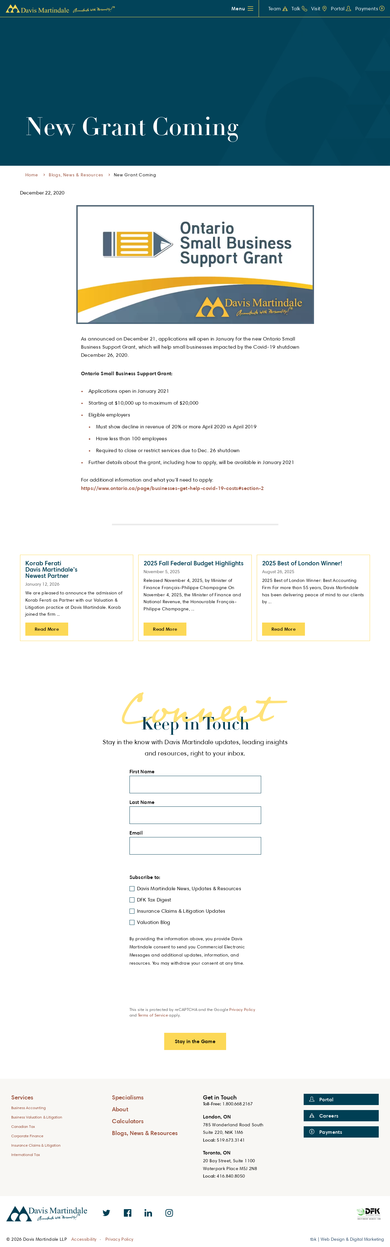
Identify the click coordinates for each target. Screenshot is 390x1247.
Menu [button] (238, 8)
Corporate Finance (27, 1135)
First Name (144, 772)
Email (137, 833)
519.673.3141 (231, 1140)
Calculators (128, 1120)
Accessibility (84, 1239)
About (120, 1109)
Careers (324, 1116)
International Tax (25, 1154)
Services (22, 1097)
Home (31, 174)
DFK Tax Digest (154, 900)
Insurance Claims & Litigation (36, 1145)
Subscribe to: (146, 877)
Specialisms (128, 1097)
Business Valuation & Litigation (37, 1117)
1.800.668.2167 (237, 1103)
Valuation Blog (153, 922)
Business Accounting (28, 1107)
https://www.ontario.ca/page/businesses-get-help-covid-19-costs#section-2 (172, 488)
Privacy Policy (242, 1009)
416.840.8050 (231, 1176)
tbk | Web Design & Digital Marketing (347, 1239)
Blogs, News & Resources (76, 174)
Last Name (143, 802)
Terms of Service (153, 1014)
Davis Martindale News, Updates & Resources (189, 888)
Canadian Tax (23, 1126)
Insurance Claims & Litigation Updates (181, 911)
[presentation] (177, 994)
